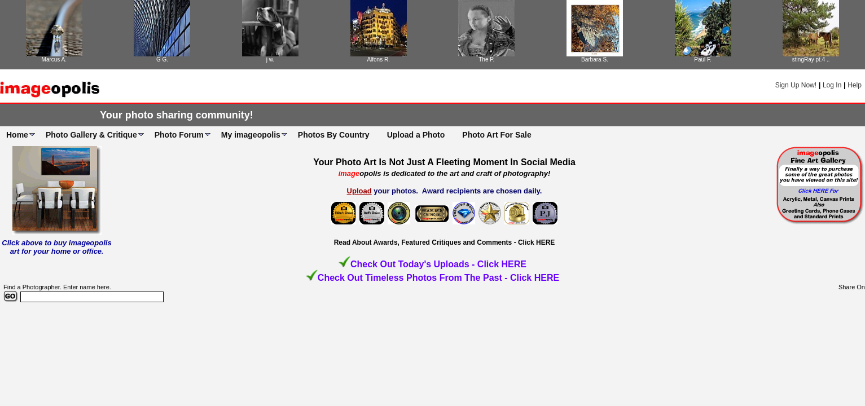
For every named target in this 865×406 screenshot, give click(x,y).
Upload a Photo (416, 134)
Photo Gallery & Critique (91, 134)
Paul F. (703, 59)
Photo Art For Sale (496, 134)
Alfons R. (378, 59)
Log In (832, 85)
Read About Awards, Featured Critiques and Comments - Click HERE (444, 242)
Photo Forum (179, 134)
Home (17, 134)
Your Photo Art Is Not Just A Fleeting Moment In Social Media (444, 162)
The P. (486, 59)
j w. (270, 59)
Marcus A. (54, 59)
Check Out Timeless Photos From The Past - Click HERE (438, 278)
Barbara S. (594, 59)
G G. (162, 59)
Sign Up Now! (795, 85)
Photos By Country (334, 134)
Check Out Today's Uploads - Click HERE (438, 264)
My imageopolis (250, 134)
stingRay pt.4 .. (811, 59)
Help (855, 85)
